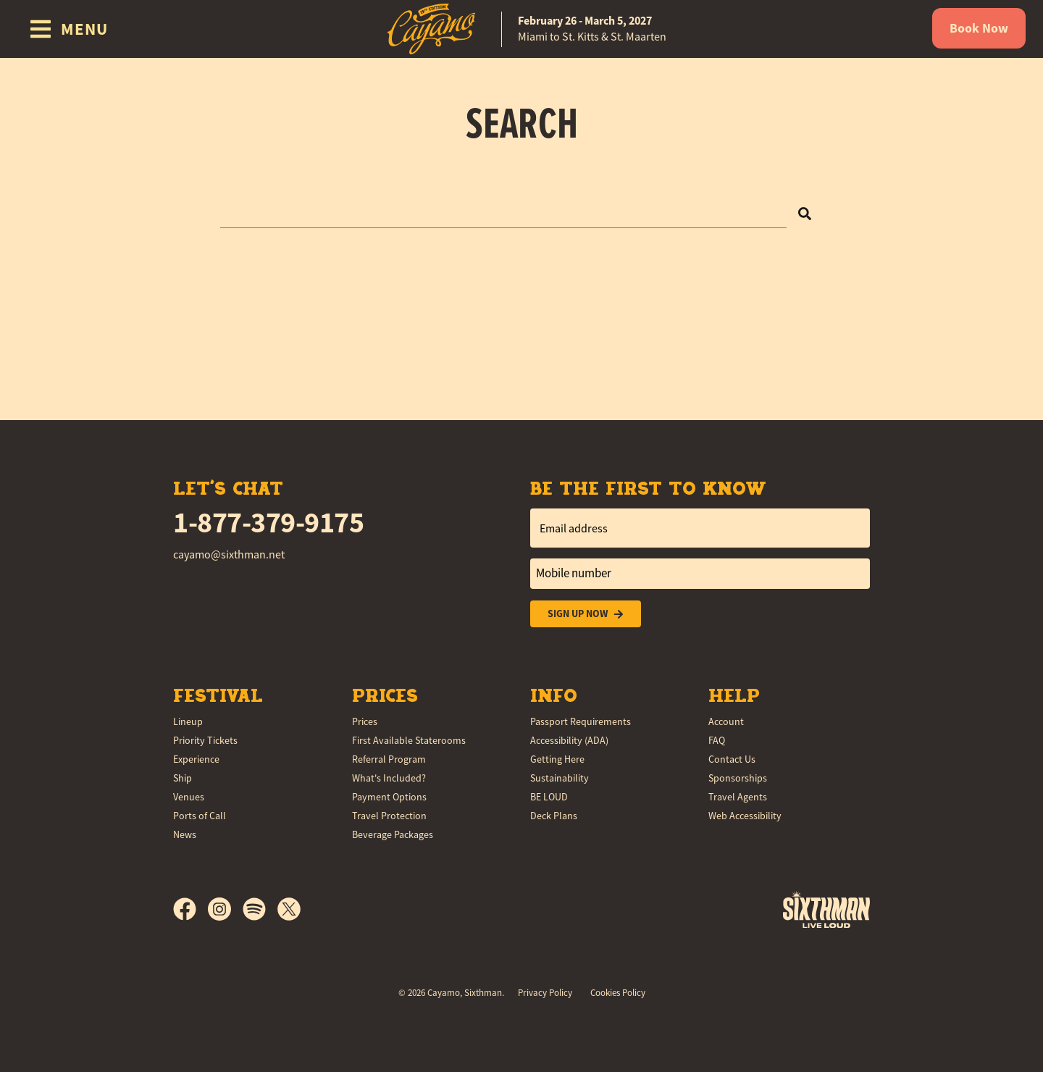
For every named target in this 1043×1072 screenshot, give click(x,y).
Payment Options (389, 796)
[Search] (805, 212)
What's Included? (389, 777)
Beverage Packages (392, 834)
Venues (188, 796)
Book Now (979, 28)
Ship (182, 777)
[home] (521, 29)
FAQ (716, 740)
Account (726, 721)
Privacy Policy (545, 993)
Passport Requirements (580, 721)
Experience (196, 759)
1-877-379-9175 (268, 522)
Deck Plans (553, 815)
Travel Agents (737, 796)
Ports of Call (199, 815)
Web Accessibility (745, 815)
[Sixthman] (826, 909)
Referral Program (389, 759)
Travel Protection (389, 815)
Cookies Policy (617, 993)
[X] (289, 909)
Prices (364, 721)
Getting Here (557, 759)
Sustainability (559, 777)
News (184, 834)
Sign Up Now (586, 613)
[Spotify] (260, 909)
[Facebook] (190, 909)
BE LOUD (549, 796)
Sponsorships (737, 777)
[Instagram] (225, 909)
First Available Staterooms (409, 740)
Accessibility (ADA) (569, 740)
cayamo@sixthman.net (229, 555)
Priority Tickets (205, 740)
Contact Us (731, 759)
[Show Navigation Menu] (68, 29)
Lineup (188, 721)
